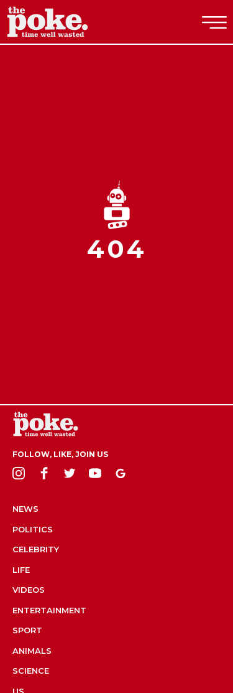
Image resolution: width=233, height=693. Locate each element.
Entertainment (49, 610)
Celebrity (35, 549)
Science (30, 671)
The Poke (77, 22)
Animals (32, 651)
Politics (32, 529)
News (25, 509)
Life (21, 570)
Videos (28, 590)
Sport (27, 630)
